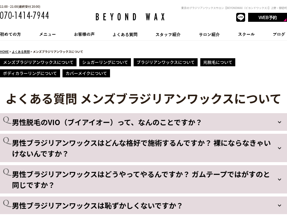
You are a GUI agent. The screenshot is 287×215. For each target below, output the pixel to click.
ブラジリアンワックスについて (166, 62)
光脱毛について (218, 62)
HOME (4, 51)
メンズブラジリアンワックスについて (38, 62)
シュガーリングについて (105, 62)
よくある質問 (21, 51)
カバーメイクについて (86, 73)
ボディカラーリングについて (30, 73)
